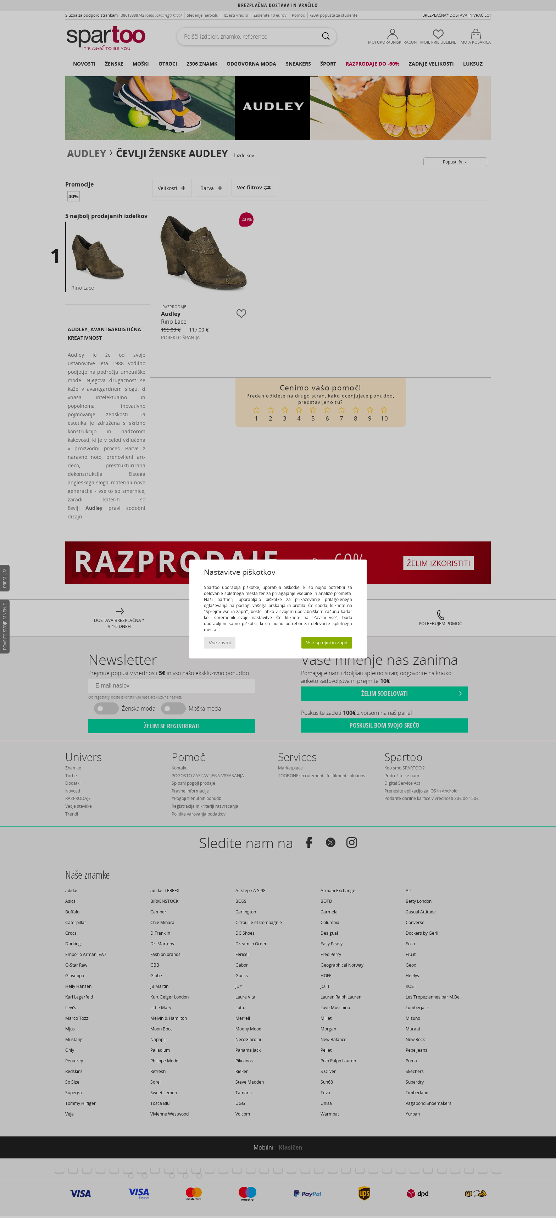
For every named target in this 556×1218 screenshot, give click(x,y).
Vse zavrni (220, 642)
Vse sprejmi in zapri (326, 642)
